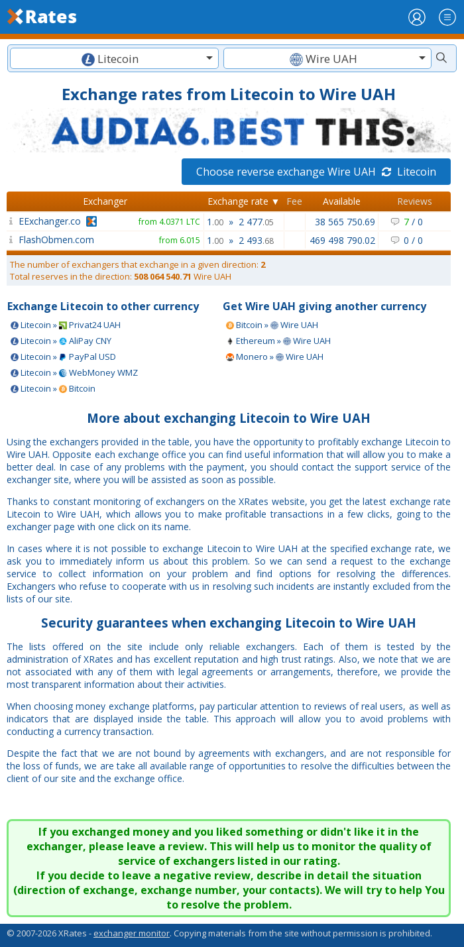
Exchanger (105, 201)
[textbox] (114, 58)
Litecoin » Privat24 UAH (66, 325)
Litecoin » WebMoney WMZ (74, 372)
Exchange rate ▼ (243, 201)
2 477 (256, 221)
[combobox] (114, 58)
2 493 (256, 240)
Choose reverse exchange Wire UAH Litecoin (316, 171)
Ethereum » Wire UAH (278, 341)
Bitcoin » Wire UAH (272, 325)
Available (342, 201)
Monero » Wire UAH (274, 356)
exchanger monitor (131, 933)
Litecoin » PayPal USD (63, 356)
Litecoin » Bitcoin (53, 388)
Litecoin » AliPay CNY (61, 341)
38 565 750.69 (345, 221)
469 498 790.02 (342, 240)
